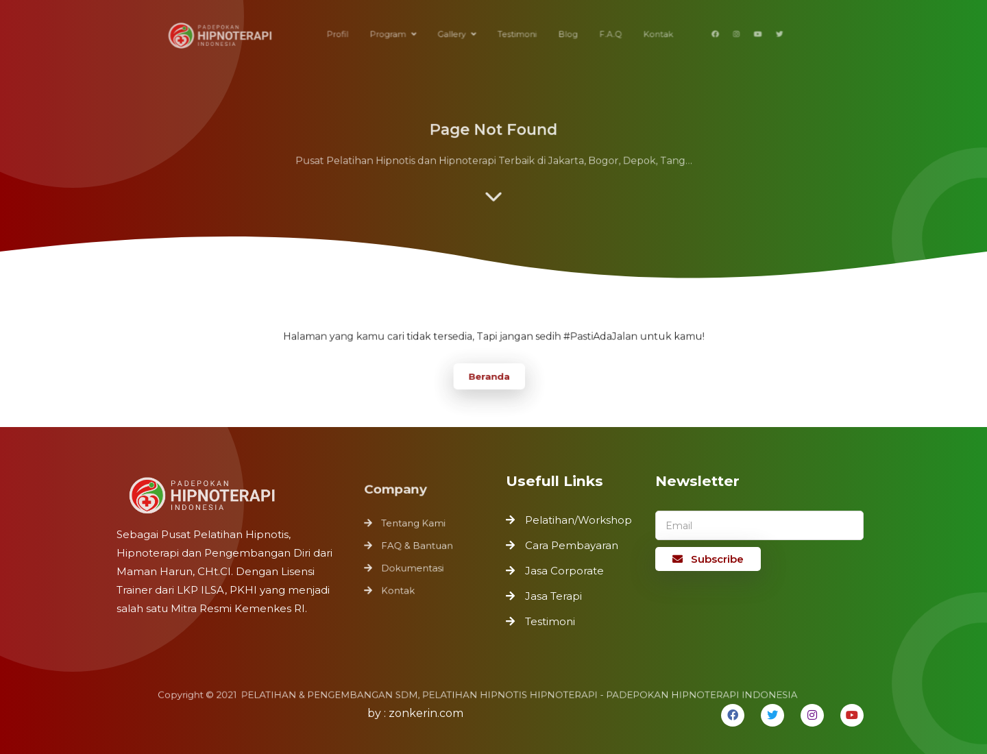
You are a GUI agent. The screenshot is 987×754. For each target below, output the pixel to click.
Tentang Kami (414, 525)
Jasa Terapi (553, 596)
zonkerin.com (426, 713)
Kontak (399, 588)
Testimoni (550, 621)
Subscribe (708, 559)
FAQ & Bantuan (418, 546)
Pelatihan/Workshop (578, 519)
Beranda (489, 374)
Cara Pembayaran (571, 545)
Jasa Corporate (564, 570)
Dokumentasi (413, 567)
